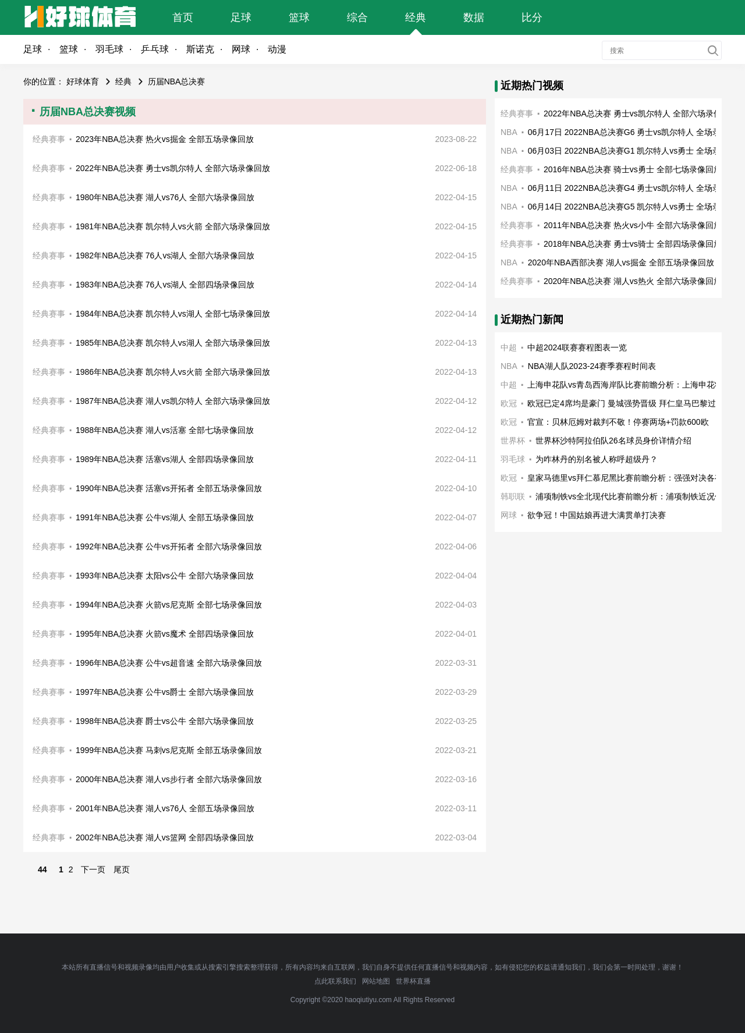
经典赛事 (49, 139)
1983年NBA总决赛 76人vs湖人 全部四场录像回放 (165, 284)
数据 (473, 17)
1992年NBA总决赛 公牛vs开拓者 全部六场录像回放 (169, 546)
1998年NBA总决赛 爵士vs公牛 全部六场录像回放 (165, 721)
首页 (182, 17)
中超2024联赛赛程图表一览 (577, 347)
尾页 (121, 869)
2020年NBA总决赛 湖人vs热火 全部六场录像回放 (633, 281)
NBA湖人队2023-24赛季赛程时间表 (592, 366)
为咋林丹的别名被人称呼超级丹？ (596, 459)
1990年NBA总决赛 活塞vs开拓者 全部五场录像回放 (169, 488)
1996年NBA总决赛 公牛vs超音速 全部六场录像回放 (169, 663)
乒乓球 (155, 49)
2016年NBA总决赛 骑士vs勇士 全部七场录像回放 (633, 169)
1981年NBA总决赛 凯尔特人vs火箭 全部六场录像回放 (173, 226)
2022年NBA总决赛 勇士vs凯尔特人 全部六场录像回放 (173, 168)
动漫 (277, 49)
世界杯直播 (413, 981)
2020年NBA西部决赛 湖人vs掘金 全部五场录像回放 (621, 262)
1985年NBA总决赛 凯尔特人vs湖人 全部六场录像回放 (173, 342)
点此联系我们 (335, 981)
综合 (357, 17)
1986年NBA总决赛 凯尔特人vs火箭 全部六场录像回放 (173, 372)
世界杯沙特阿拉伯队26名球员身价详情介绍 (613, 440)
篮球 (299, 17)
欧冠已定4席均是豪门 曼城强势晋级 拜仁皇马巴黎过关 (625, 403)
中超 (509, 347)
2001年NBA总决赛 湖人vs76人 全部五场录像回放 (165, 808)
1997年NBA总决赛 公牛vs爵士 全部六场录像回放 (165, 692)
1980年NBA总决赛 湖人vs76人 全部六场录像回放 (165, 197)
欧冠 (509, 403)
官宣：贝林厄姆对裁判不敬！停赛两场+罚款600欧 (618, 422)
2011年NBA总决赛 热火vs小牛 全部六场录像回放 (633, 225)
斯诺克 (200, 49)
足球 (240, 17)
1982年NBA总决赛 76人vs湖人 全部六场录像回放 (165, 255)
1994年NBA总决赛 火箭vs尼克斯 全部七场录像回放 (169, 604)
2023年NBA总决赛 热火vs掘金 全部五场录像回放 (165, 139)
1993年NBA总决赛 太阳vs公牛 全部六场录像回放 (165, 575)
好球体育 (82, 81)
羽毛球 (109, 49)
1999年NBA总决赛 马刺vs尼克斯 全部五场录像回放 (169, 750)
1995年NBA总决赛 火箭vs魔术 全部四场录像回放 (165, 633)
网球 (241, 49)
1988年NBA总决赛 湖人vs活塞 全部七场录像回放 (165, 430)
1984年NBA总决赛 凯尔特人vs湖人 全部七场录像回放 (173, 313)
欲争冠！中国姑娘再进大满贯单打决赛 (596, 515)
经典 (415, 17)
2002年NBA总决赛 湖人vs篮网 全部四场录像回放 (165, 837)
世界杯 (513, 440)
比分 (532, 17)
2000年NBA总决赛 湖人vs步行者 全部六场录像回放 (169, 779)
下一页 (93, 869)
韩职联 (513, 496)
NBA (509, 132)
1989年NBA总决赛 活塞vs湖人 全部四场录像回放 (165, 459)
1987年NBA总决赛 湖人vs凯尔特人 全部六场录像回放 (173, 401)
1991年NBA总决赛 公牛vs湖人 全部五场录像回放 (165, 517)
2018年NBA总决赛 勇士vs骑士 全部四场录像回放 (633, 244)
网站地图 (376, 981)
